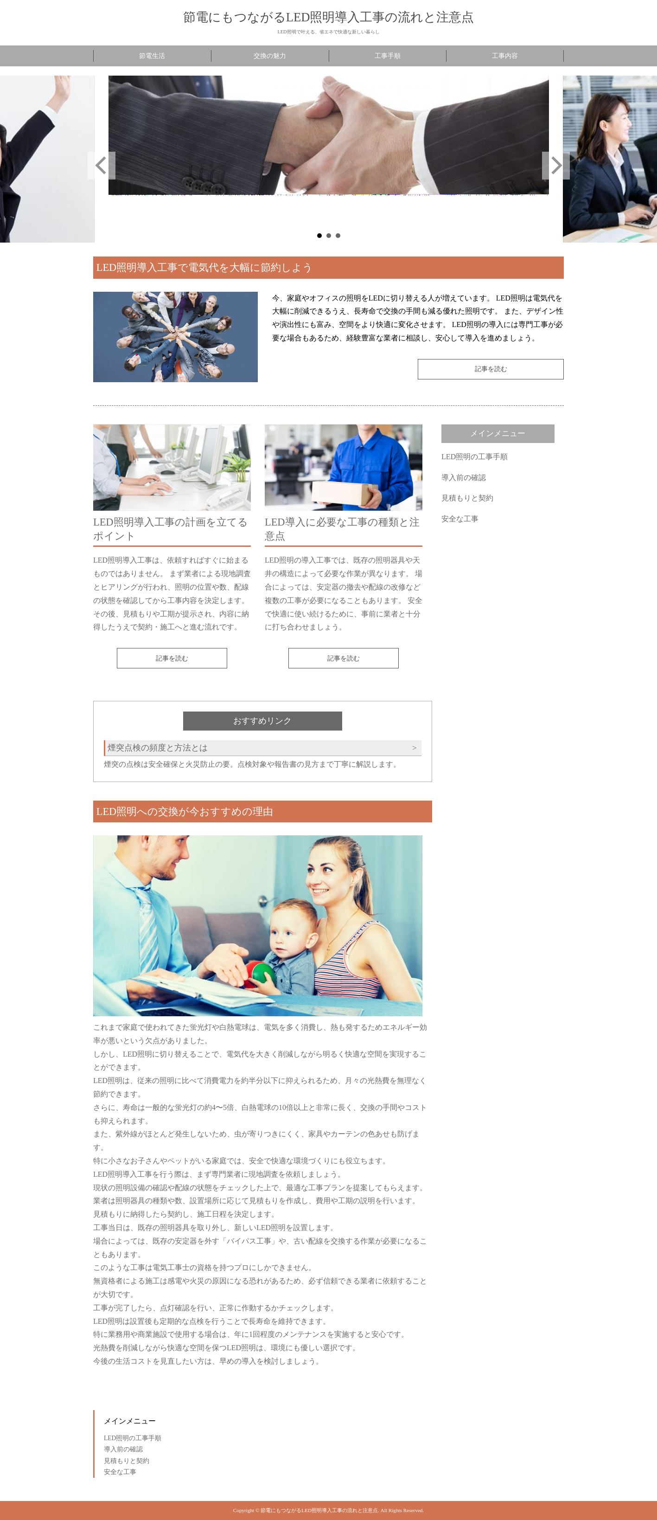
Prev (101, 166)
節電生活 (152, 55)
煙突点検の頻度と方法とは (158, 747)
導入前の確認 (463, 477)
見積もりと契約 (467, 498)
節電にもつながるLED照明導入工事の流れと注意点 (328, 17)
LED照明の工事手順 (474, 457)
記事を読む (491, 369)
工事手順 (388, 55)
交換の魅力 (270, 55)
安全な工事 (459, 519)
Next (556, 166)
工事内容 (505, 55)
